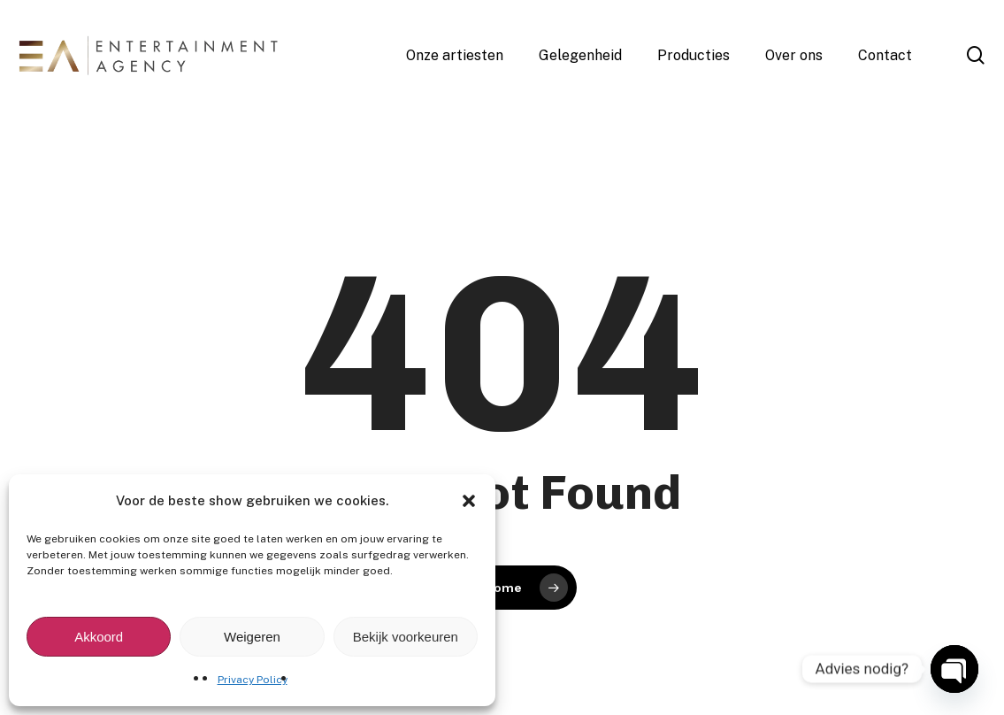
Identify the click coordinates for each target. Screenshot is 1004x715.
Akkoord (98, 636)
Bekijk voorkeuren (405, 636)
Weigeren (252, 636)
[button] (469, 501)
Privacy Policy (252, 679)
